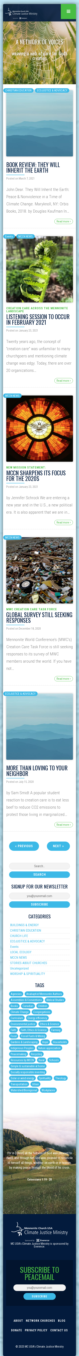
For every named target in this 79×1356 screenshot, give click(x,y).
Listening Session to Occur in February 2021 (38, 319)
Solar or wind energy (22, 1078)
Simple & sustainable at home (28, 1066)
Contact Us (59, 1330)
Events (9, 236)
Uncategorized (19, 968)
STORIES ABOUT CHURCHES (28, 963)
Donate (16, 1330)
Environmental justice (23, 1024)
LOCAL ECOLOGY (21, 952)
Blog (61, 1320)
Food (14, 1036)
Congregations (41, 1012)
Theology (60, 1078)
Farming (55, 1030)
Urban (35, 1084)
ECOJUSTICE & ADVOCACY (52, 90)
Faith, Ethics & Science (34, 1030)
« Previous (24, 846)
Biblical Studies (55, 1000)
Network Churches (40, 1320)
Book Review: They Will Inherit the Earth (33, 167)
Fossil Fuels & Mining (33, 1036)
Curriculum (17, 1018)
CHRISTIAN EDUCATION (18, 90)
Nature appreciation (49, 1048)
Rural (41, 1060)
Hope (45, 1042)
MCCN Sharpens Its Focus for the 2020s (36, 476)
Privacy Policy (36, 1330)
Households (60, 1042)
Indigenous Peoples (22, 1048)
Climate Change (20, 1012)
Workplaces (48, 1090)
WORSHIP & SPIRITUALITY (27, 974)
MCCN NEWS (25, 236)
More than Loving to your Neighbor (37, 771)
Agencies (16, 994)
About (18, 1320)
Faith (13, 1030)
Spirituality (45, 1078)
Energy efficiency (37, 1018)
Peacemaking (18, 1054)
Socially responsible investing (28, 1072)
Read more (64, 221)
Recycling (36, 1054)
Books (14, 1006)
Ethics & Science (49, 1024)
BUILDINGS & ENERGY (24, 925)
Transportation (19, 1084)
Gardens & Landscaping (24, 1042)
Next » (58, 846)
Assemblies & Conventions (26, 1000)
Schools (54, 1060)
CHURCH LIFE (19, 936)
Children (42, 1006)
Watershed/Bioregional (24, 1090)
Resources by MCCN (22, 1060)
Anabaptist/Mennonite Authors (44, 994)
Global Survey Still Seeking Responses (39, 617)
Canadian (28, 1006)
